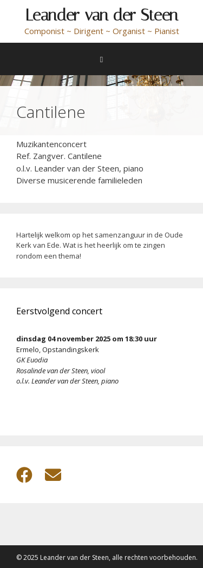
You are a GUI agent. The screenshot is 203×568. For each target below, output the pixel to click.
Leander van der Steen (101, 15)
